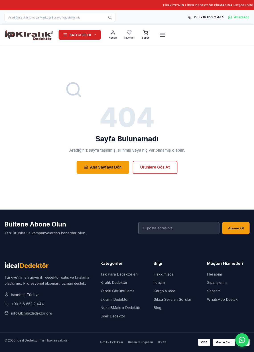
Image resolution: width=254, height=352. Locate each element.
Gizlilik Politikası (111, 342)
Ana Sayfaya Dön (103, 167)
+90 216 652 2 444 (206, 17)
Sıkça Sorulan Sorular (173, 299)
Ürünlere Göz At (155, 167)
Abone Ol (236, 228)
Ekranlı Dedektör (114, 299)
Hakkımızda (163, 274)
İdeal (26, 266)
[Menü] (162, 35)
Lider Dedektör (112, 316)
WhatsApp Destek (222, 299)
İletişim (159, 282)
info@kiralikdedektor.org (31, 313)
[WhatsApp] (242, 340)
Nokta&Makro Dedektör (120, 307)
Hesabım (214, 274)
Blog (157, 307)
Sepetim (214, 291)
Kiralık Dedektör (114, 282)
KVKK (162, 342)
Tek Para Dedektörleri (119, 274)
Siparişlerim (217, 282)
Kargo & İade (164, 291)
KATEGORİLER (79, 35)
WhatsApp (239, 17)
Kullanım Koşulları (140, 342)
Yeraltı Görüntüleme (117, 291)
